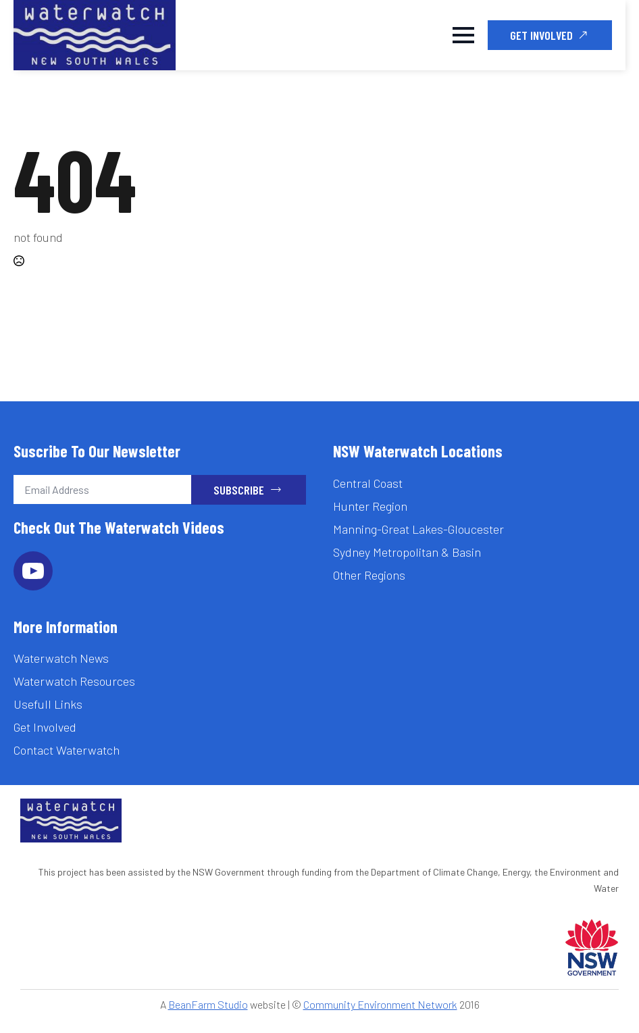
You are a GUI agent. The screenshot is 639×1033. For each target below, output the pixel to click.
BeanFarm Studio (208, 1004)
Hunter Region (370, 506)
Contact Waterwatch (67, 749)
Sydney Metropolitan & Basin (407, 552)
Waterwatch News (61, 658)
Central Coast (368, 483)
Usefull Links (48, 704)
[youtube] (33, 570)
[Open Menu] (463, 35)
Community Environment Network (380, 1004)
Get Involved (45, 727)
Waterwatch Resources (74, 681)
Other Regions (369, 575)
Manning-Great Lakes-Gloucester (418, 529)
